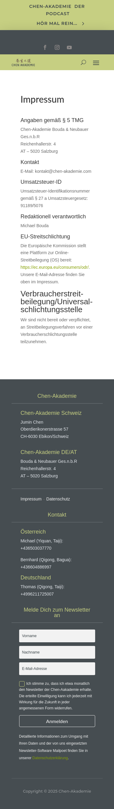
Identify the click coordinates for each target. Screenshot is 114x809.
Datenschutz (58, 499)
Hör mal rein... (57, 23)
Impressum (31, 499)
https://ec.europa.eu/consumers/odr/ (55, 267)
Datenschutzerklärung (50, 758)
